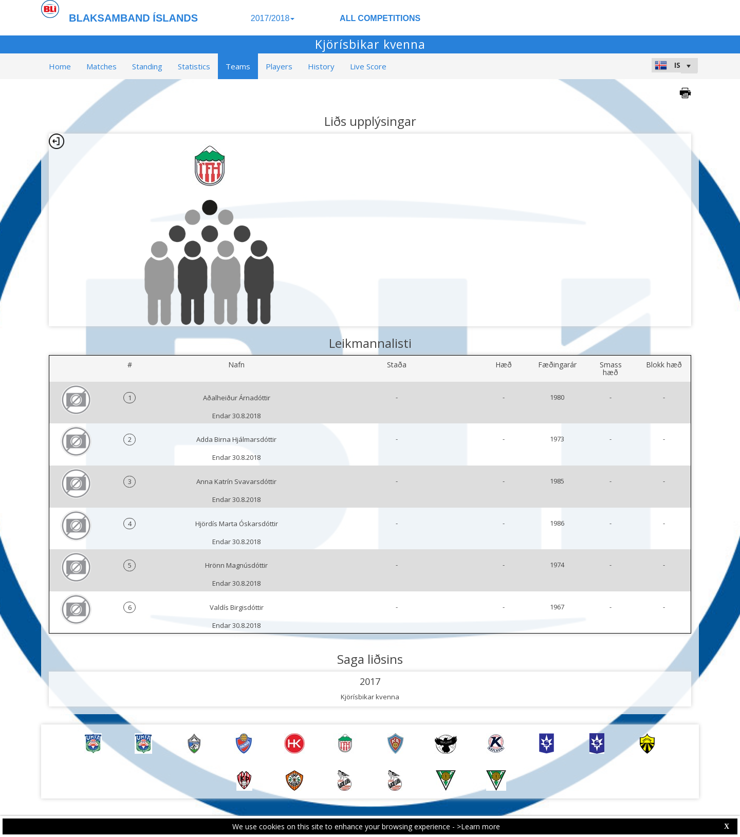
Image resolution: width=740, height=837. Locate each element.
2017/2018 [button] (273, 18)
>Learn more (478, 826)
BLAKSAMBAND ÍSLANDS (133, 18)
